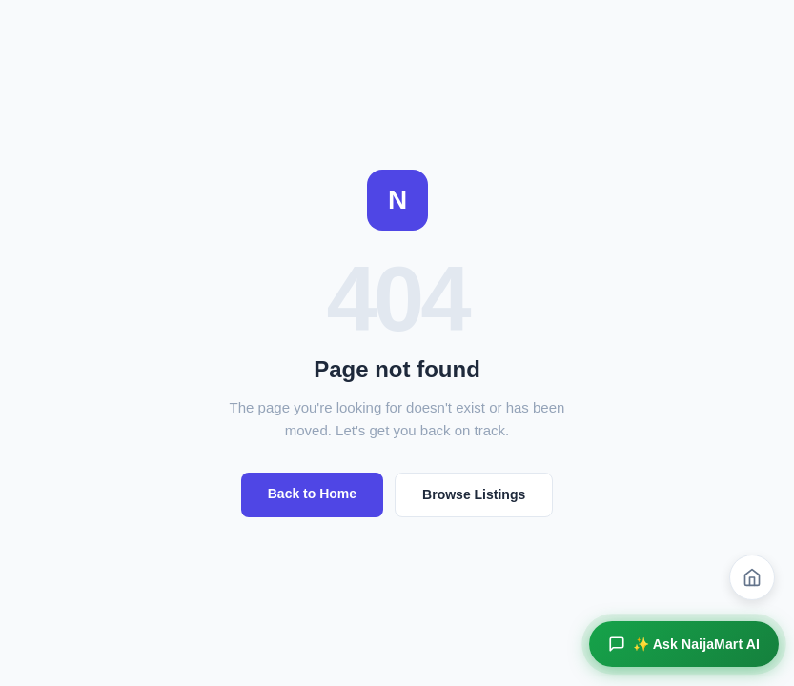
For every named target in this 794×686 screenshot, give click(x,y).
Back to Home (312, 493)
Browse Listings (473, 494)
